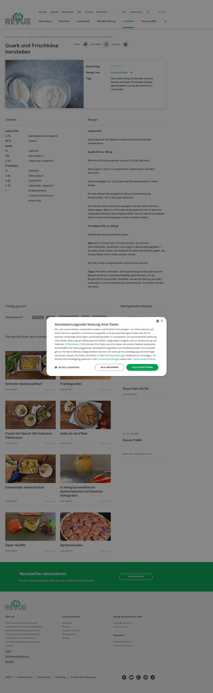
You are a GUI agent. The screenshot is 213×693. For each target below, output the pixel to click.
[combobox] (157, 321)
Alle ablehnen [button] (109, 367)
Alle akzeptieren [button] (142, 367)
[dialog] (107, 346)
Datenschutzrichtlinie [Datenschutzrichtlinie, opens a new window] (144, 358)
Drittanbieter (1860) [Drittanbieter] (75, 344)
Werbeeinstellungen (115, 355)
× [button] (162, 321)
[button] (67, 367)
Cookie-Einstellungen (109, 358)
